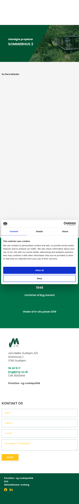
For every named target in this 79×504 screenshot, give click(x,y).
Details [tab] (39, 231)
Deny (39, 278)
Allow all (39, 270)
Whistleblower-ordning (16, 484)
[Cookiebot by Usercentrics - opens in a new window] (64, 224)
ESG (6, 481)
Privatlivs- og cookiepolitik (24, 383)
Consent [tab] (14, 231)
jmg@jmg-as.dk (18, 372)
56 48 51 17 (14, 368)
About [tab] (65, 231)
